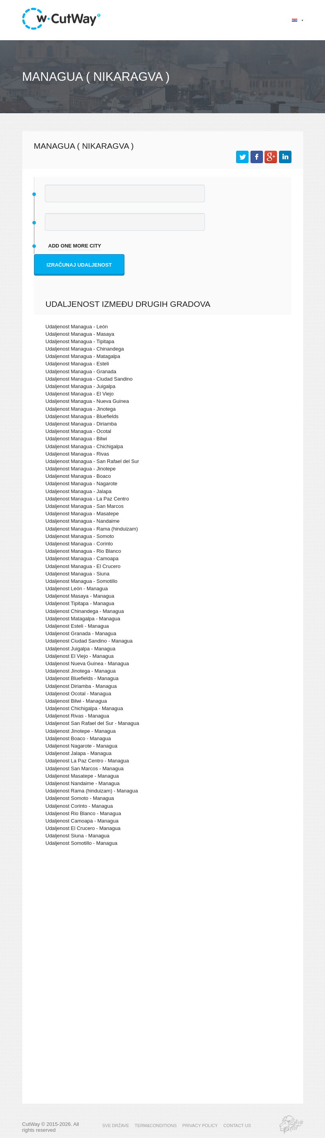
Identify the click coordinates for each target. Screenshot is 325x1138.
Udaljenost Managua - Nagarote (81, 483)
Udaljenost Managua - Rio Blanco (83, 551)
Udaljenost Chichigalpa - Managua (84, 708)
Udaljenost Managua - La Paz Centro (87, 499)
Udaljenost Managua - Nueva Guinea (87, 401)
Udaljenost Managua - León (77, 326)
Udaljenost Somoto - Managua (80, 798)
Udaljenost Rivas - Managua (77, 716)
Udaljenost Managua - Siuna (78, 574)
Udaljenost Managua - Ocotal (78, 431)
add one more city (74, 246)
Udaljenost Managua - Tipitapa (80, 341)
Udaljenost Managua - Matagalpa (83, 356)
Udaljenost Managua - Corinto (79, 544)
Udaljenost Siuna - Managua (78, 836)
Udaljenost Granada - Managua (81, 633)
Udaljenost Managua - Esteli (77, 364)
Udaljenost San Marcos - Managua (85, 768)
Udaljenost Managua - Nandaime (83, 521)
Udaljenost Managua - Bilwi (76, 439)
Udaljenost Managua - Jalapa (79, 491)
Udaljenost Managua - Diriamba (81, 424)
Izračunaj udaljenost (79, 265)
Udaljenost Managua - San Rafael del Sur (92, 461)
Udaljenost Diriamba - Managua (81, 686)
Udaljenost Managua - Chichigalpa (84, 446)
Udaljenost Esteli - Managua (77, 626)
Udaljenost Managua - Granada (81, 371)
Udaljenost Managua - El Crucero (83, 566)
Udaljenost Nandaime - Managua (83, 783)
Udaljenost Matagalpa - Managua (83, 619)
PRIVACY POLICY (200, 1125)
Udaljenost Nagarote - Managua (81, 746)
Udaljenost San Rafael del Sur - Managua (92, 723)
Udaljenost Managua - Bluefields (82, 416)
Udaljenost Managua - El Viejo (80, 394)
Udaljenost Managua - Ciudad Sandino (89, 379)
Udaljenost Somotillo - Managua (81, 843)
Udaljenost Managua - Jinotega (81, 409)
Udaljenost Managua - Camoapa (82, 558)
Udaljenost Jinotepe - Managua (81, 731)
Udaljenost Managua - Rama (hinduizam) (92, 529)
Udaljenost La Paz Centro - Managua (87, 761)
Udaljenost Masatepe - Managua (82, 776)
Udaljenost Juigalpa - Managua (80, 649)
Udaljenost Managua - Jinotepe (81, 469)
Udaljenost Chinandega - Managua (85, 611)
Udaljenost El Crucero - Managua (83, 828)
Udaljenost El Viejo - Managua (80, 656)
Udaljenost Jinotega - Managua (81, 671)
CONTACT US (237, 1125)
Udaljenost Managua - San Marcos (85, 506)
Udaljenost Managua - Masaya (80, 334)
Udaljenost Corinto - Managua (79, 806)
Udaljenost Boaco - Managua (78, 738)
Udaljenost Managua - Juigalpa (80, 386)
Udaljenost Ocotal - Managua (78, 693)
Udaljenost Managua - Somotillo (81, 581)
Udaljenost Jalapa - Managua (79, 753)
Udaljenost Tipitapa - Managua (80, 603)
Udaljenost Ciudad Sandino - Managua (89, 641)
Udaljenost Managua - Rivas (77, 454)
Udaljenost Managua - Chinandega (85, 349)
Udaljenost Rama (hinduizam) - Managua (92, 791)
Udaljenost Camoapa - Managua (82, 821)
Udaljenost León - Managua (77, 588)
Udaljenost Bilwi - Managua (76, 701)
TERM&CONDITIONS (156, 1125)
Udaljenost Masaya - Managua (80, 596)
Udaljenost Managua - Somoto (80, 536)
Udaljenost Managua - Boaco (78, 476)
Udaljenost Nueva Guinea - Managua (87, 663)
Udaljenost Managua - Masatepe (82, 513)
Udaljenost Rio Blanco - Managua (83, 813)
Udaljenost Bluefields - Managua (82, 678)
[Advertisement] (162, 920)
